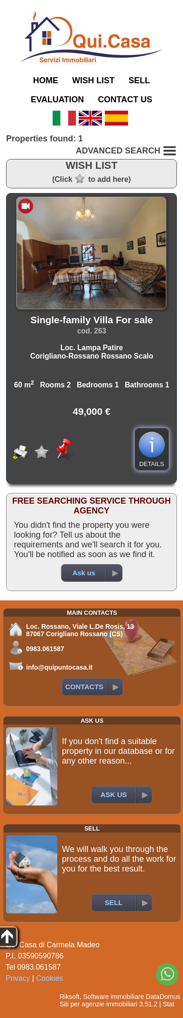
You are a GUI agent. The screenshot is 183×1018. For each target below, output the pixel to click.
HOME (45, 80)
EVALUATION (57, 99)
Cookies (49, 978)
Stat (168, 1004)
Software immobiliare (113, 996)
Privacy (18, 978)
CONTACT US (125, 99)
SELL (139, 80)
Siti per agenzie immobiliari (98, 1004)
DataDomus (163, 996)
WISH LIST (93, 80)
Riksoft (70, 996)
